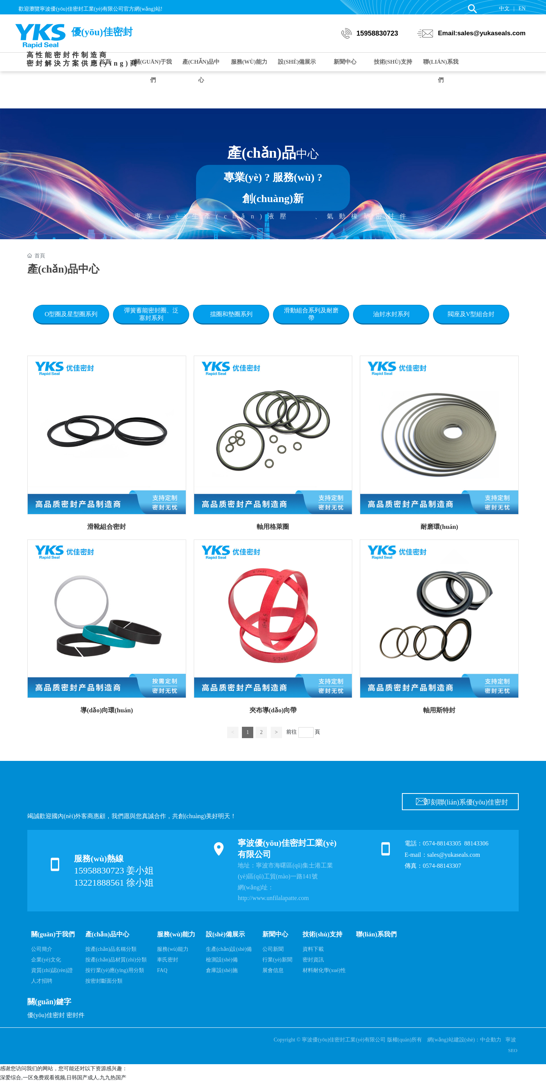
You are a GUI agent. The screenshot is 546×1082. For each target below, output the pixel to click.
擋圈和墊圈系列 (231, 314)
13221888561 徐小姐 (114, 883)
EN (522, 8)
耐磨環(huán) (439, 526)
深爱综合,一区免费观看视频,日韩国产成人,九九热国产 (63, 1077)
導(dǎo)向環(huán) (106, 710)
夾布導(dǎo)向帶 (273, 710)
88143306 (477, 843)
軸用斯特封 (439, 710)
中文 (504, 8)
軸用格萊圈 (273, 526)
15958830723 (377, 36)
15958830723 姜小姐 (114, 870)
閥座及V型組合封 (471, 314)
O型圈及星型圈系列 (71, 314)
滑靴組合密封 (106, 526)
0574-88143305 (442, 843)
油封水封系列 (391, 314)
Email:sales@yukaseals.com (482, 35)
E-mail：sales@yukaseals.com (442, 854)
